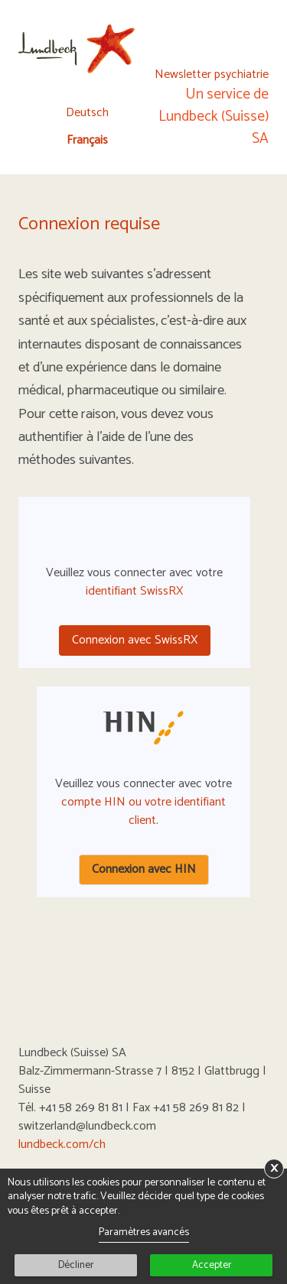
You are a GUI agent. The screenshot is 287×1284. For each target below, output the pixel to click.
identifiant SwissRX (134, 591)
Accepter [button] (211, 1264)
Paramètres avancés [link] (144, 1232)
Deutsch (87, 113)
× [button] (274, 1169)
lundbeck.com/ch (62, 1144)
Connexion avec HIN (144, 869)
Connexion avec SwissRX (134, 640)
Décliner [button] (75, 1264)
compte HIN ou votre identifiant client (143, 811)
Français (87, 140)
